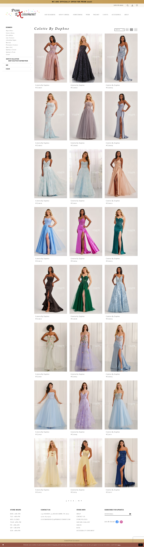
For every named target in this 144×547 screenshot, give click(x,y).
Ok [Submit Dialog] (141, 545)
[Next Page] (82, 500)
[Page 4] (73, 500)
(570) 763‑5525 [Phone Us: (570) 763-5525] (46, 516)
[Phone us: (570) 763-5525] (118, 5)
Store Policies (82, 519)
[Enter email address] (118, 514)
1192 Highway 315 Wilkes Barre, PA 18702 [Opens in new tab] (55, 514)
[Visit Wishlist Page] (137, 5)
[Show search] (127, 5)
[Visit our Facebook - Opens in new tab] (117, 522)
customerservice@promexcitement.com (55, 519)
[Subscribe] (131, 514)
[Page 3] (71, 500)
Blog (78, 528)
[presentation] (50, 58)
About (79, 514)
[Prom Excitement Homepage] (22, 13)
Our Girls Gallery (83, 522)
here (119, 545)
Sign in (79, 525)
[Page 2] (68, 500)
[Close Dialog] (3, 545)
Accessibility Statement (85, 530)
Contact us (81, 516)
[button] (132, 5)
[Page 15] (79, 500)
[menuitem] (118, 5)
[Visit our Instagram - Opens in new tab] (121, 522)
